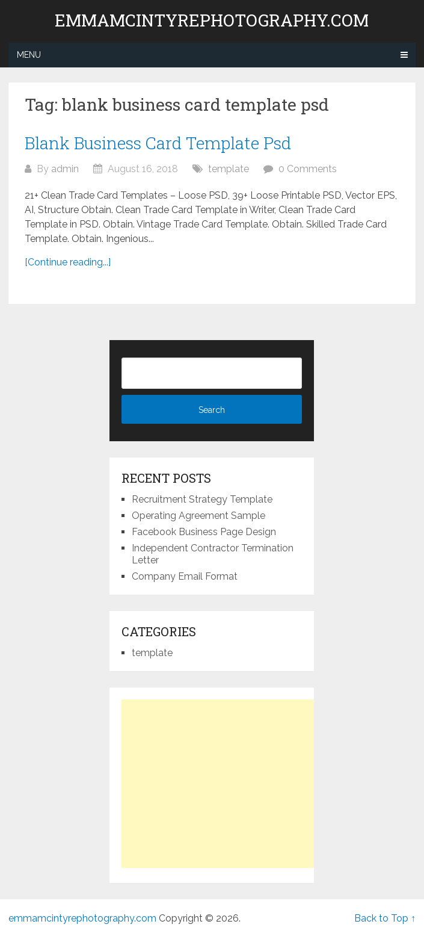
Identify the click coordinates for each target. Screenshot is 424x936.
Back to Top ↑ (385, 918)
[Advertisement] (222, 783)
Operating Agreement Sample (198, 515)
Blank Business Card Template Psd (158, 143)
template (228, 169)
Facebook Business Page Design (204, 532)
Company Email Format (185, 576)
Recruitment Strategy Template (202, 499)
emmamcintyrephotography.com (212, 20)
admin (65, 169)
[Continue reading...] (68, 262)
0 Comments (307, 169)
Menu (29, 55)
